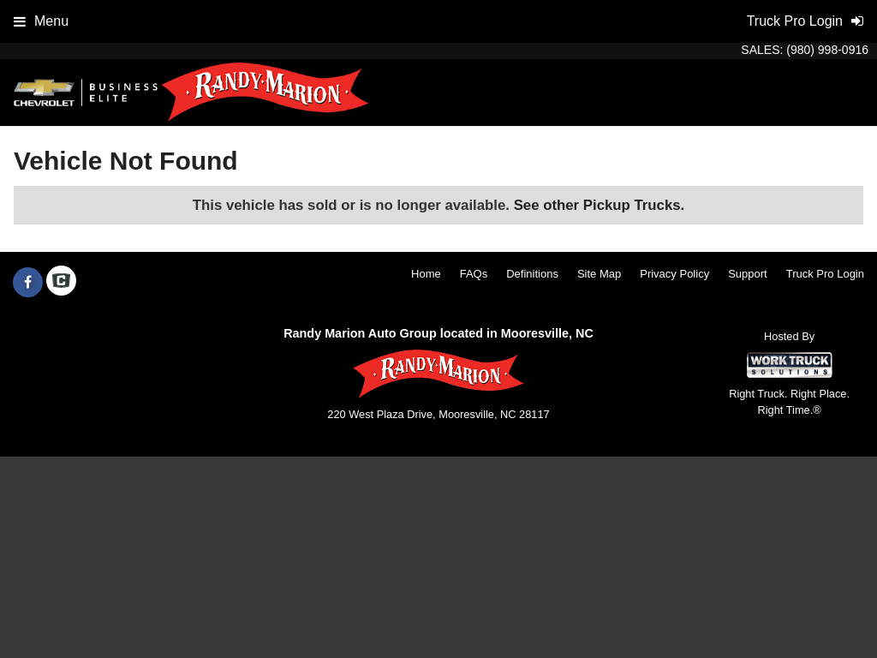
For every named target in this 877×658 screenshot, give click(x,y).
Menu (41, 21)
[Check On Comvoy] (61, 283)
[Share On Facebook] (28, 283)
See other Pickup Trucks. (599, 205)
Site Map (599, 273)
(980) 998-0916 (827, 50)
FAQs (474, 273)
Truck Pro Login (825, 273)
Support (747, 273)
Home (426, 273)
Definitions (532, 273)
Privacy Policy (674, 273)
